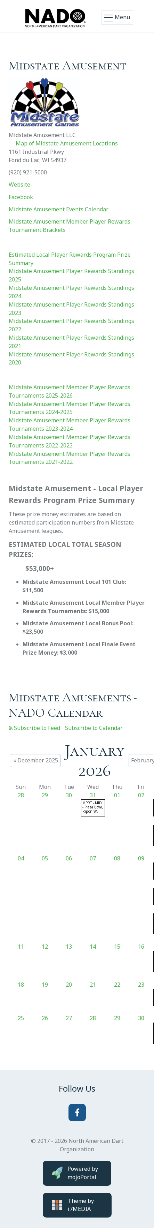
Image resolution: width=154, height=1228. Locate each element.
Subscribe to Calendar (94, 728)
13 (69, 946)
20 (69, 984)
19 (45, 984)
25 (21, 1018)
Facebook (21, 197)
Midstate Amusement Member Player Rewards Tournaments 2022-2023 (69, 441)
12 (45, 946)
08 (117, 858)
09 (141, 858)
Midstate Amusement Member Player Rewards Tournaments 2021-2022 (69, 458)
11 (21, 946)
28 (21, 795)
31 (93, 795)
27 (69, 1018)
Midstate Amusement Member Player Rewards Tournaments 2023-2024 (69, 424)
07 (93, 858)
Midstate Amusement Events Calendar (58, 209)
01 (117, 795)
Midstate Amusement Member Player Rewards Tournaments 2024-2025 (69, 408)
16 (141, 946)
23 (141, 984)
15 (117, 946)
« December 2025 (35, 760)
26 (45, 1018)
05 (45, 858)
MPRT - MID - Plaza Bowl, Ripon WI (92, 807)
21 (93, 984)
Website (19, 184)
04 (21, 858)
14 (93, 946)
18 (21, 984)
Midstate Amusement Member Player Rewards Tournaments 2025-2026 (69, 391)
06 (69, 858)
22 (117, 984)
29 (45, 795)
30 (69, 795)
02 (141, 795)
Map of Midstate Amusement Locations (67, 143)
